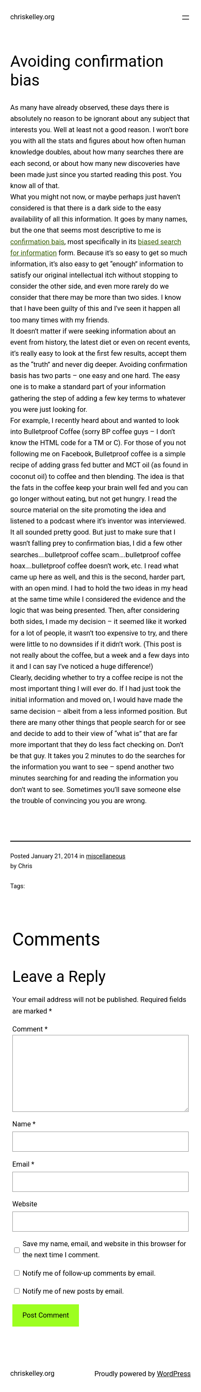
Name (24, 1124)
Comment (30, 1029)
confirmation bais (37, 242)
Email (23, 1164)
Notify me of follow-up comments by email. (89, 1273)
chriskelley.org (32, 17)
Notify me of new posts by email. (73, 1291)
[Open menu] (186, 17)
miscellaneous (105, 856)
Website (24, 1204)
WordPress (174, 1374)
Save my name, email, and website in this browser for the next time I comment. (104, 1249)
